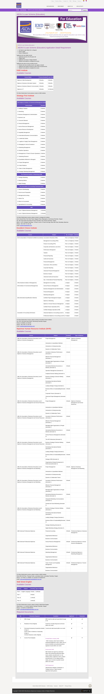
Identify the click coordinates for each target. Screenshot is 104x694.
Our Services (23, 9)
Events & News (58, 1)
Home (52, 1)
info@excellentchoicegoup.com (27, 326)
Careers (79, 1)
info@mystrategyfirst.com (26, 225)
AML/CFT (61, 686)
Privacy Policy (68, 686)
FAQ (70, 1)
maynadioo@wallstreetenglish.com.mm (29, 609)
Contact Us (65, 1)
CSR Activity (50, 686)
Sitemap (74, 1)
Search (85, 10)
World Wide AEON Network (39, 686)
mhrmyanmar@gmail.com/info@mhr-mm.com (30, 579)
